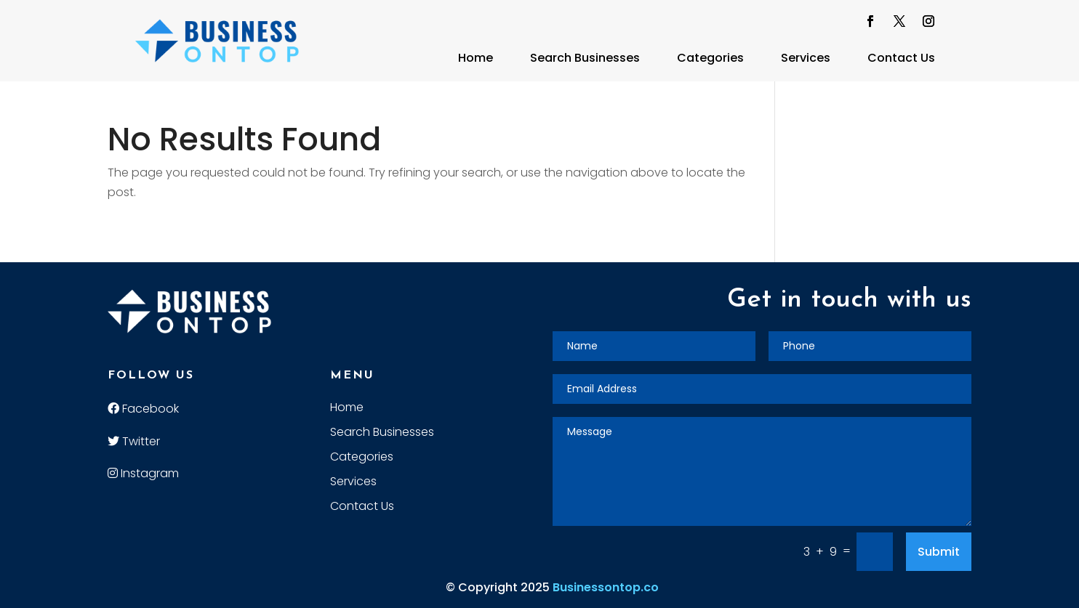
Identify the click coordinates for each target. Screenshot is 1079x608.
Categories (710, 57)
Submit (939, 551)
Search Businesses (585, 57)
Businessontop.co (606, 587)
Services (805, 57)
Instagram (143, 473)
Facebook (143, 408)
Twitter (134, 441)
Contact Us (901, 57)
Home (475, 57)
